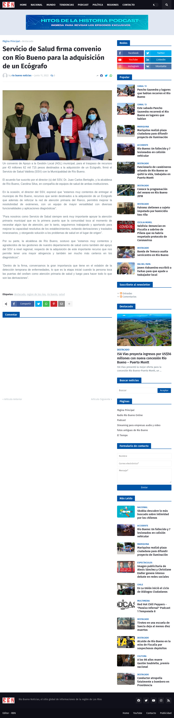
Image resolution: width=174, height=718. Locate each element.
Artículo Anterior (13, 399)
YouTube (137, 713)
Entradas (126, 293)
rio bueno (52, 294)
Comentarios (128, 296)
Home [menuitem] (23, 4)
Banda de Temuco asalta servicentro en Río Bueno (152, 253)
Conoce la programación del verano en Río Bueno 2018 (152, 193)
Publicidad (165, 713)
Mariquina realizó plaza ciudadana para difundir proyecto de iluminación (152, 134)
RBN (13, 713)
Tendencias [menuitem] (66, 4)
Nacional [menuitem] (36, 4)
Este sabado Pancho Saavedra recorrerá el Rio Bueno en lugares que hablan (153, 113)
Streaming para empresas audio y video (138, 425)
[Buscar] (144, 390)
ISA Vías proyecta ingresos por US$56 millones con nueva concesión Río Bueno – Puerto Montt (144, 358)
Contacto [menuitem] (129, 4)
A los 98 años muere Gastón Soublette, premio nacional (153, 663)
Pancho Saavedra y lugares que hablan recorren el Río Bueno (154, 93)
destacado (27, 41)
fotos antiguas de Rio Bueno (132, 430)
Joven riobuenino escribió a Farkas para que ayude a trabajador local (154, 271)
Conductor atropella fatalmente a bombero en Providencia (153, 681)
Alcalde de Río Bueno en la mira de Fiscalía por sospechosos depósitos (154, 645)
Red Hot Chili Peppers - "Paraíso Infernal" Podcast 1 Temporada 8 (153, 608)
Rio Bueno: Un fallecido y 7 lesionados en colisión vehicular (153, 152)
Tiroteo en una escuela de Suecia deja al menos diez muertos (153, 626)
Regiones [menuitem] (112, 4)
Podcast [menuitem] (83, 4)
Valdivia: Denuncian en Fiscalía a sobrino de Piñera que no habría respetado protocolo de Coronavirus (152, 233)
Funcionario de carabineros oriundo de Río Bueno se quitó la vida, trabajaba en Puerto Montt (154, 172)
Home (126, 713)
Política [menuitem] (98, 4)
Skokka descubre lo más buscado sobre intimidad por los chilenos (153, 514)
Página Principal (11, 41)
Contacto (151, 713)
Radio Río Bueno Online (130, 415)
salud (62, 294)
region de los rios (36, 294)
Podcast (121, 420)
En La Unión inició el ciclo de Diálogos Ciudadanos (153, 590)
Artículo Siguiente (100, 399)
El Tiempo (122, 435)
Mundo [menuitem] (51, 4)
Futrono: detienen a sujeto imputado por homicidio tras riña (153, 211)
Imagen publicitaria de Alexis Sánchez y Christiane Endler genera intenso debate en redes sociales (154, 571)
